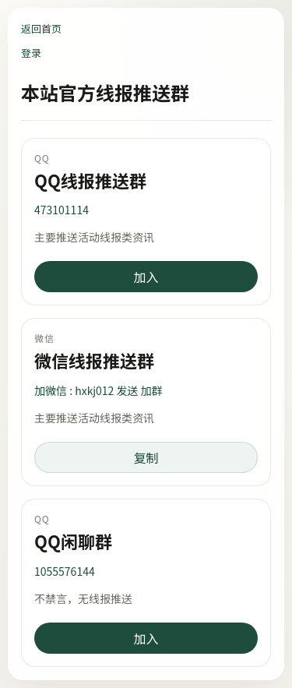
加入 (145, 276)
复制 (145, 457)
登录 (31, 52)
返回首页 (41, 28)
